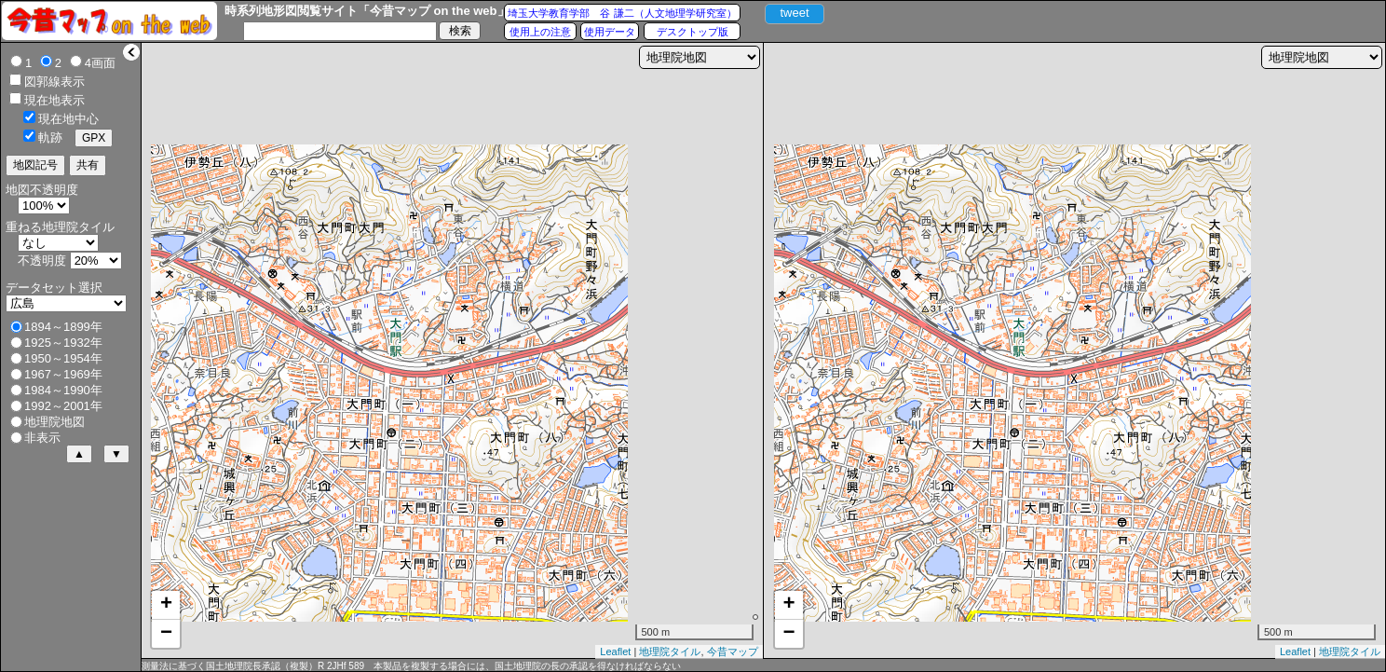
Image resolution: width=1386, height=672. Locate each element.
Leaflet (615, 651)
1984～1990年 (63, 390)
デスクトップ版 (692, 31)
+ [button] (166, 605)
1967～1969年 (63, 374)
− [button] (166, 634)
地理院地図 (54, 422)
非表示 (42, 438)
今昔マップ (732, 651)
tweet (794, 13)
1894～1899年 (63, 327)
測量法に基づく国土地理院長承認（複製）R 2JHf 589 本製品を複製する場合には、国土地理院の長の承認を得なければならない (411, 666)
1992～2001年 (63, 406)
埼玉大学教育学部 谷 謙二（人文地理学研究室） (622, 13)
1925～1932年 (63, 343)
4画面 (100, 63)
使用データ (609, 31)
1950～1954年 (63, 358)
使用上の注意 (540, 31)
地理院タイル (669, 651)
